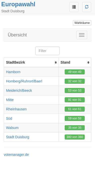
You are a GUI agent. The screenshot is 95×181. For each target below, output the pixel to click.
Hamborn (13, 72)
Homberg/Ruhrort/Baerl (24, 81)
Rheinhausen (16, 109)
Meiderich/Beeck (19, 90)
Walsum (12, 128)
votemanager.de (16, 155)
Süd (9, 118)
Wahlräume (82, 23)
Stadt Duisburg (17, 137)
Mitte (10, 100)
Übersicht (17, 34)
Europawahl (18, 4)
